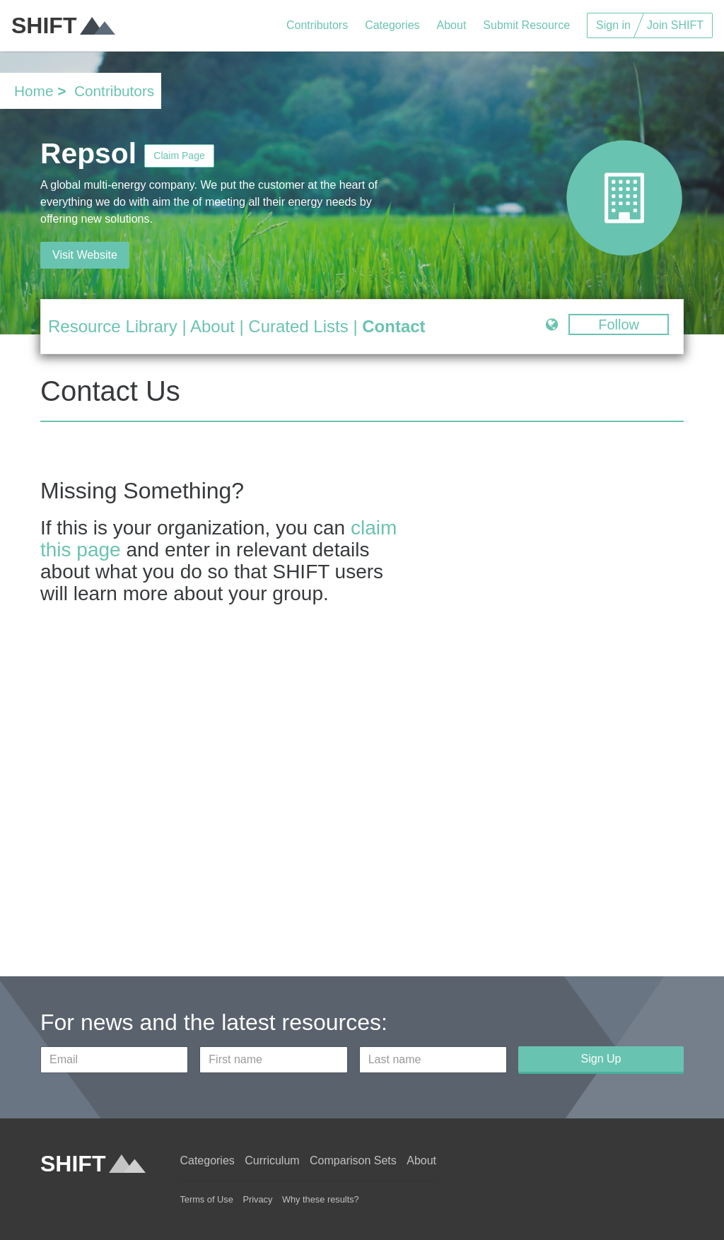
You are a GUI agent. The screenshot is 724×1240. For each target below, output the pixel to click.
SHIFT (63, 25)
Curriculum (272, 1160)
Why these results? (320, 1199)
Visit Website (84, 255)
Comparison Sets (353, 1160)
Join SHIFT (675, 25)
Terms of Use (206, 1199)
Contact (393, 326)
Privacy (257, 1199)
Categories (392, 25)
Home (33, 91)
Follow (618, 324)
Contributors (317, 25)
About (452, 25)
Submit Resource (526, 25)
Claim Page (178, 155)
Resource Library (112, 326)
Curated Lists (298, 326)
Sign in (613, 25)
